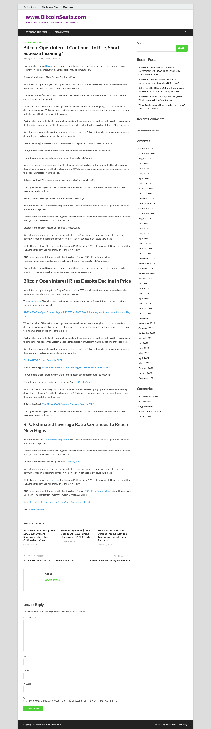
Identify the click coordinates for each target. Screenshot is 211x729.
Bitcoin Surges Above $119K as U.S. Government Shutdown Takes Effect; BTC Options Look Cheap (39, 535)
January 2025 (145, 193)
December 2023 (146, 258)
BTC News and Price (50, 7)
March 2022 (144, 363)
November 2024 (146, 203)
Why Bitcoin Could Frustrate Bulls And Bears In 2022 (67, 404)
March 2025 (144, 183)
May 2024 (143, 233)
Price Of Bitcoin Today (149, 411)
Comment (29, 618)
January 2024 (145, 253)
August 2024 (145, 218)
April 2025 (143, 178)
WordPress (171, 724)
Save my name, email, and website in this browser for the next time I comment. (70, 701)
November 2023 (146, 263)
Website (28, 684)
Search (140, 43)
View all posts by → (54, 579)
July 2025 (143, 163)
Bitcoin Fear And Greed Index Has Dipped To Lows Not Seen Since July (75, 367)
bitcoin (32, 501)
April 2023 (143, 298)
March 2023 (144, 303)
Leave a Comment (52, 58)
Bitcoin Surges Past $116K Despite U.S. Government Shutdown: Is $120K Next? (75, 534)
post (73, 290)
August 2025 (145, 158)
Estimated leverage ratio (56, 439)
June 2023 (143, 288)
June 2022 (143, 348)
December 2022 (146, 318)
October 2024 (145, 208)
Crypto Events (145, 406)
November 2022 (146, 323)
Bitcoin (48, 65)
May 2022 (143, 353)
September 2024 (146, 213)
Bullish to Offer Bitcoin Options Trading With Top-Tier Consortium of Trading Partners (113, 535)
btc (81, 501)
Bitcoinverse (68, 7)
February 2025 (145, 188)
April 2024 (143, 238)
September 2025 (146, 153)
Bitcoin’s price (53, 479)
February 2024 (145, 248)
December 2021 (146, 378)
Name (27, 657)
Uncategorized (145, 416)
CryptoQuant (85, 382)
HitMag (183, 724)
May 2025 (143, 173)
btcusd (86, 501)
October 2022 (145, 328)
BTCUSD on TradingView (97, 490)
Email (27, 670)
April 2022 (143, 358)
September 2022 (146, 333)
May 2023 (143, 293)
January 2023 (145, 313)
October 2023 (145, 268)
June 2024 (143, 228)
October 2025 (145, 148)
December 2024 (146, 198)
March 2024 (144, 243)
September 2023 (146, 273)
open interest (35, 301)
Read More (36, 509)
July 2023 (143, 283)
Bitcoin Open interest (47, 501)
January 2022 (145, 373)
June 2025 (143, 168)
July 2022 (143, 343)
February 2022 (145, 368)
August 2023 (145, 278)
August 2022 (145, 338)
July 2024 (143, 223)
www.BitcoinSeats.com (56, 17)
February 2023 (145, 308)
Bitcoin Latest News (32, 43)
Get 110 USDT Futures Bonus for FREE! (43, 360)
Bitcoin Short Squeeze (69, 501)
